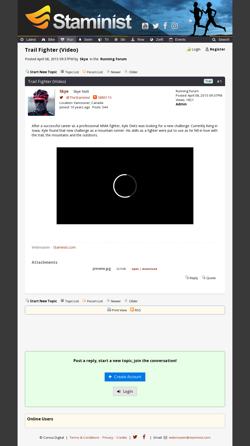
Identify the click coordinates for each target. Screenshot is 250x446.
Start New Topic (43, 72)
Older (133, 72)
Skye (84, 59)
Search (220, 39)
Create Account (125, 376)
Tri (103, 39)
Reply (194, 278)
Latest (28, 39)
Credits (121, 437)
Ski (120, 39)
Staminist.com (64, 247)
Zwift (156, 39)
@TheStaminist (75, 97)
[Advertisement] (125, 333)
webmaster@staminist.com (189, 437)
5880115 (102, 97)
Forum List (95, 72)
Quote (211, 278)
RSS (138, 310)
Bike (48, 39)
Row (137, 39)
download (149, 269)
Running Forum (113, 59)
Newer (116, 72)
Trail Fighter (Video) (47, 81)
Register (217, 49)
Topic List (72, 72)
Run (67, 39)
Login (196, 49)
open (135, 269)
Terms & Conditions (84, 437)
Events (177, 39)
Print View (119, 310)
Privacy (108, 437)
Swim (85, 39)
